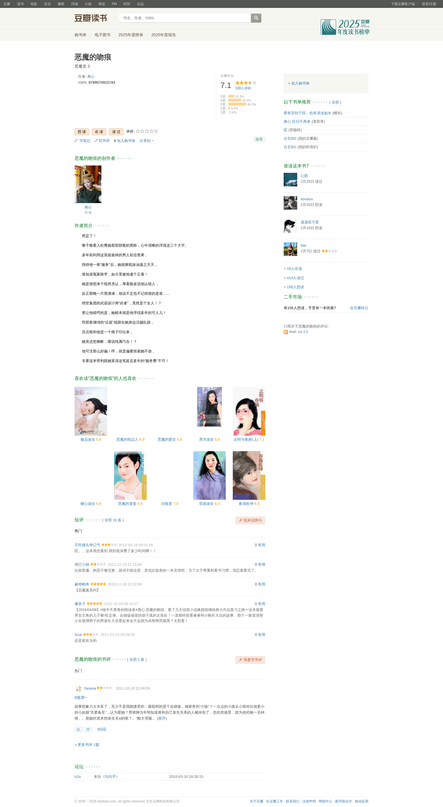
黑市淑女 (207, 439)
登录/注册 (429, 4)
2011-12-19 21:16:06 (125, 564)
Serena (90, 688)
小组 (88, 4)
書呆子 (80, 604)
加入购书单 (126, 141)
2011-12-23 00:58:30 (118, 634)
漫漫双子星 (310, 222)
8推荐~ (81, 697)
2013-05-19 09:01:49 (136, 545)
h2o (78, 776)
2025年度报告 (163, 35)
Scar (78, 634)
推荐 (259, 139)
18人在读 (294, 268)
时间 (126, 4)
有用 (261, 545)
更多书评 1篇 (88, 745)
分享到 (145, 141)
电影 (34, 4)
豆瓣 (6, 4)
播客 (61, 4)
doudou (307, 199)
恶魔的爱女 (167, 439)
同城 (74, 4)
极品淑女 (88, 439)
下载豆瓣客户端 (403, 4)
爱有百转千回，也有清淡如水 (307, 113)
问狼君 (167, 504)
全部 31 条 (113, 520)
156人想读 (295, 287)
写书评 (104, 141)
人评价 (243, 88)
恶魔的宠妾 (128, 504)
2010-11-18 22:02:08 (125, 584)
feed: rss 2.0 (298, 332)
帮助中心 (325, 801)
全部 (335, 102)
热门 (78, 531)
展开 (162, 718)
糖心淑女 (88, 504)
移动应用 (361, 801)
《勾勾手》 (110, 776)
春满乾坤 (247, 504)
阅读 (101, 4)
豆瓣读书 (95, 19)
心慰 (304, 176)
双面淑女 (207, 504)
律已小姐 (82, 564)
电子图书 (102, 35)
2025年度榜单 (131, 35)
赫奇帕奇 (82, 584)
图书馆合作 (343, 801)
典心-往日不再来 (297, 121)
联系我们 (292, 801)
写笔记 (84, 141)
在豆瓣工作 (274, 801)
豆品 (140, 4)
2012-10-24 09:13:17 (121, 604)
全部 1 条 (136, 659)
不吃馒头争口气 (87, 545)
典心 (91, 76)
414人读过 (295, 278)
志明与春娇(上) (246, 439)
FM (114, 4)
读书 (20, 4)
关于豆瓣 (256, 801)
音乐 (47, 4)
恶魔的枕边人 (128, 439)
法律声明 (309, 801)
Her (304, 245)
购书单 (80, 35)
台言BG (290, 138)
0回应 (102, 729)
